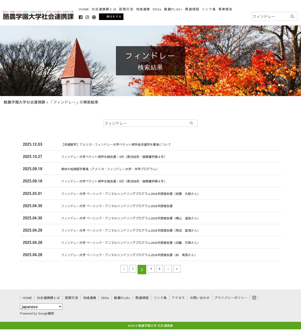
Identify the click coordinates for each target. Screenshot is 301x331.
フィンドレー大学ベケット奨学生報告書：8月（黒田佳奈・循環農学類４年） (120, 182)
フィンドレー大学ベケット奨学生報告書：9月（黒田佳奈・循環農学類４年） (120, 158)
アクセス (178, 299)
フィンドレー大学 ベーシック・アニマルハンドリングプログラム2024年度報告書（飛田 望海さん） (140, 231)
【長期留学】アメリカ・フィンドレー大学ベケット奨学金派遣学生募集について (122, 145)
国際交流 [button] (127, 9)
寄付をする (112, 16)
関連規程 (193, 9)
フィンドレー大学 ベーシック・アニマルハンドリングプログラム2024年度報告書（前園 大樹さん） (140, 195)
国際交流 (71, 299)
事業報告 (226, 9)
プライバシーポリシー (230, 299)
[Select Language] (41, 308)
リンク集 (209, 9)
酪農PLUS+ (174, 9)
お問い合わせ (200, 299)
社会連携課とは (104, 9)
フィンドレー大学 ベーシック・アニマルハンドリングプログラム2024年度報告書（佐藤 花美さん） (140, 244)
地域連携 (89, 299)
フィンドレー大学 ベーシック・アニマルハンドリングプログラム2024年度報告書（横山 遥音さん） (140, 219)
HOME (84, 9)
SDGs (157, 9)
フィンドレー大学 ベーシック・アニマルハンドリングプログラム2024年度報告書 (124, 207)
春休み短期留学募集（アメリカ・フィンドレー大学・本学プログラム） (115, 170)
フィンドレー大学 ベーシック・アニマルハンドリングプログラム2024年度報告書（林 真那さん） (139, 256)
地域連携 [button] (143, 9)
